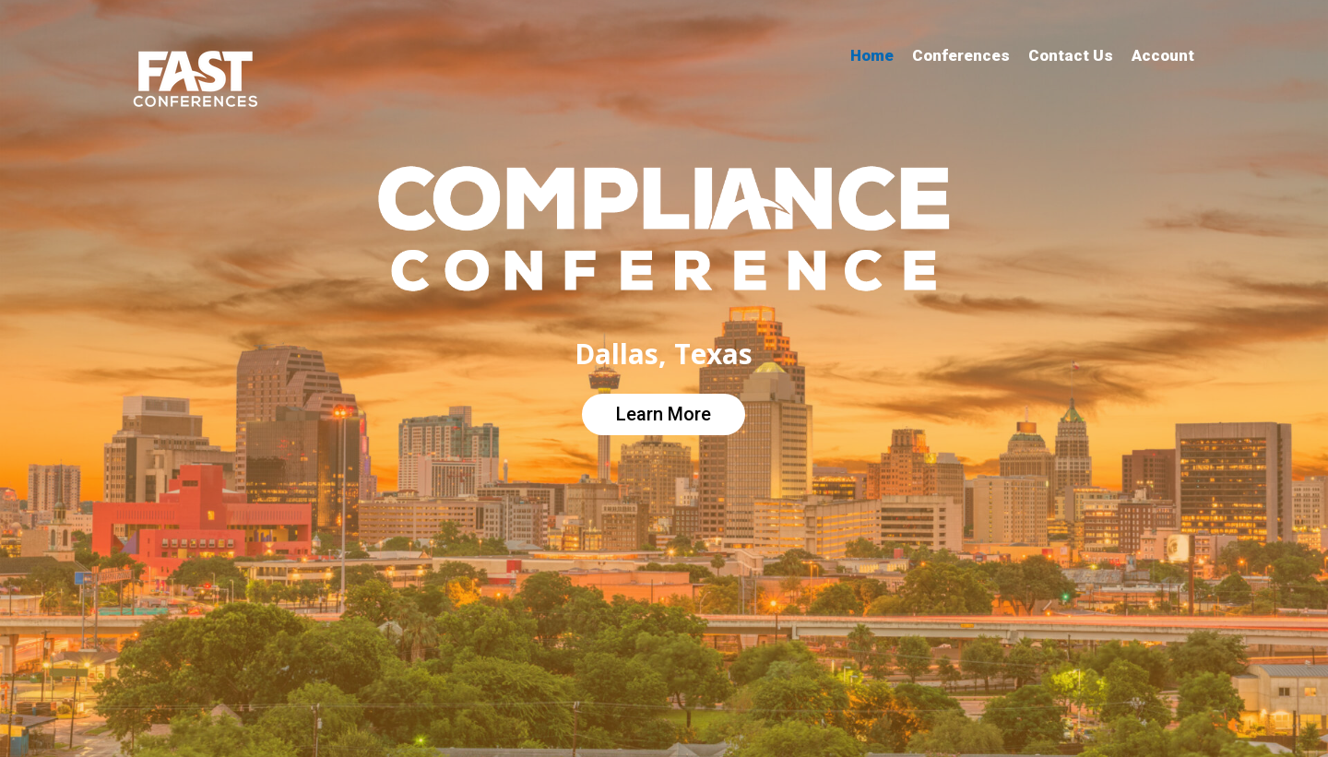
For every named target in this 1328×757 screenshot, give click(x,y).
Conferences (961, 55)
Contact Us (1070, 55)
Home (872, 55)
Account (1163, 55)
